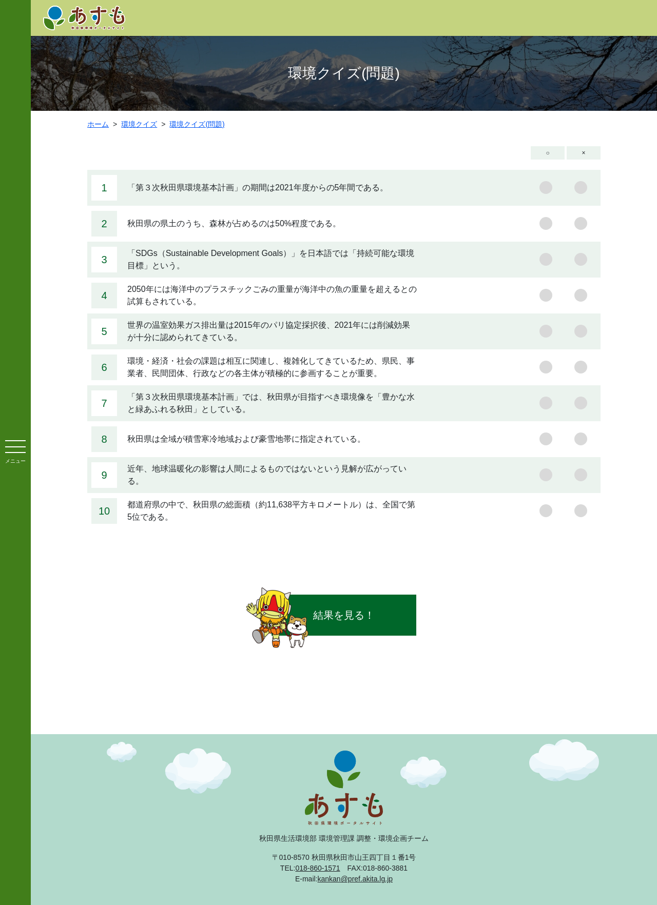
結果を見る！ (344, 615)
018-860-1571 (317, 868)
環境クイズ (139, 124)
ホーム (98, 124)
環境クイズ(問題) (196, 124)
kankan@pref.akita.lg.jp (355, 879)
